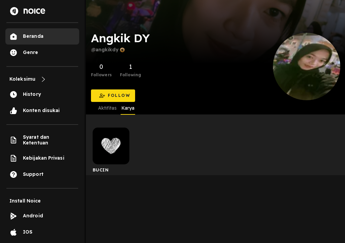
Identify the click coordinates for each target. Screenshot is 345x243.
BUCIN (100, 169)
